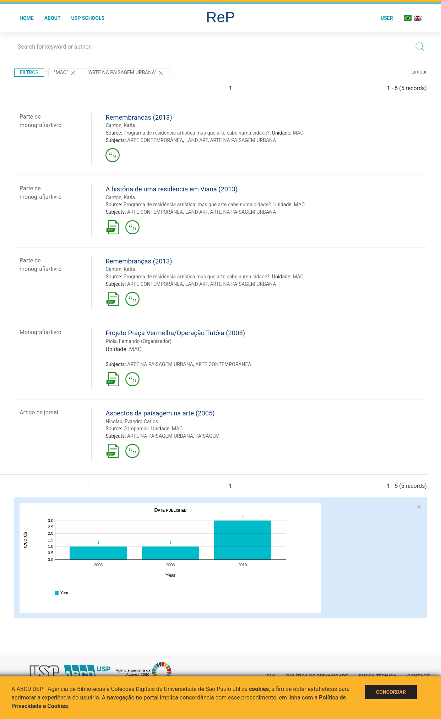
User (387, 18)
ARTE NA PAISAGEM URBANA (243, 140)
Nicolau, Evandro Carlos (131, 421)
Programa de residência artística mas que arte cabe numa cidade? (197, 133)
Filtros (29, 72)
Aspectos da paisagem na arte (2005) (159, 413)
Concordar (391, 692)
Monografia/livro (40, 332)
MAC (298, 133)
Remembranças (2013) (138, 117)
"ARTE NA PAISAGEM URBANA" (126, 73)
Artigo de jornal (39, 412)
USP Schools (88, 18)
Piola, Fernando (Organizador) (138, 341)
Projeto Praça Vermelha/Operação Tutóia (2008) (175, 333)
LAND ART (196, 140)
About (52, 18)
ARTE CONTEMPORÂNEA (155, 140)
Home (27, 18)
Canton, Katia (120, 125)
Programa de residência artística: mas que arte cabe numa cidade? (197, 204)
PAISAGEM (207, 436)
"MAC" (65, 73)
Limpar (419, 72)
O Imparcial (136, 428)
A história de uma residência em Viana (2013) (171, 189)
